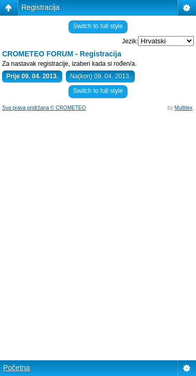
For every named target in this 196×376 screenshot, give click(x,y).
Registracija (40, 7)
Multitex (183, 108)
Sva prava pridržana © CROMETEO (44, 108)
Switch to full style (98, 26)
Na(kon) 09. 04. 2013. (100, 76)
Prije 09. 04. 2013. (32, 76)
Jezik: (130, 41)
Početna (16, 367)
